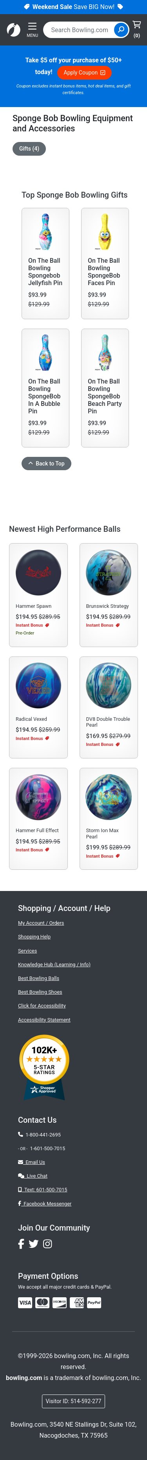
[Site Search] (121, 30)
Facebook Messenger (44, 1204)
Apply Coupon (84, 72)
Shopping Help (34, 937)
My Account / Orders (41, 923)
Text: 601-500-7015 (42, 1190)
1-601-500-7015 (47, 1148)
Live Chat (32, 1176)
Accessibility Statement (44, 1020)
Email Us (31, 1162)
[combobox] (79, 30)
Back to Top (46, 463)
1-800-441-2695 (39, 1135)
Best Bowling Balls (38, 978)
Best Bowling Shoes (40, 992)
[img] (94, 1302)
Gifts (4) (29, 148)
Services (27, 951)
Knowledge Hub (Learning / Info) (54, 964)
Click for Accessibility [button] (42, 1006)
